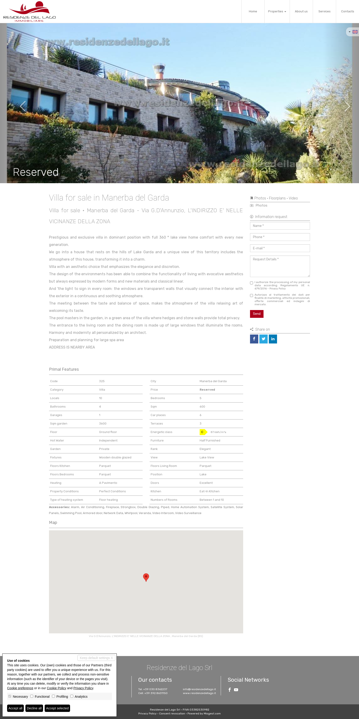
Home (253, 11)
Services (324, 11)
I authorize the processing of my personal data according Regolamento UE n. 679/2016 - (280, 285)
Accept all (15, 708)
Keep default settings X (96, 658)
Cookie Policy (56, 688)
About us (301, 11)
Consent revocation (172, 713)
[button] (18, 103)
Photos (258, 205)
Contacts (347, 11)
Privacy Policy (277, 288)
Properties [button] (277, 11)
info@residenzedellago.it (199, 689)
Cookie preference (20, 688)
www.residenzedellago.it (199, 693)
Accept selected (57, 708)
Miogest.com (212, 713)
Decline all (34, 708)
